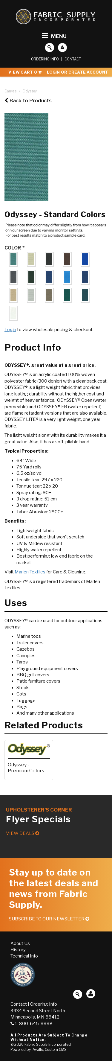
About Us (20, 943)
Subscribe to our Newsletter (49, 919)
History (18, 949)
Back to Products (28, 100)
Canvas (10, 91)
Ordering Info (45, 59)
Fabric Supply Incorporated (47, 1044)
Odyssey (29, 91)
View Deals (22, 833)
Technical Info (24, 956)
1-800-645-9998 (31, 1023)
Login (10, 329)
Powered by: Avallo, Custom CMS (38, 1049)
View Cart (25, 72)
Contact (73, 59)
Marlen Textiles (30, 572)
